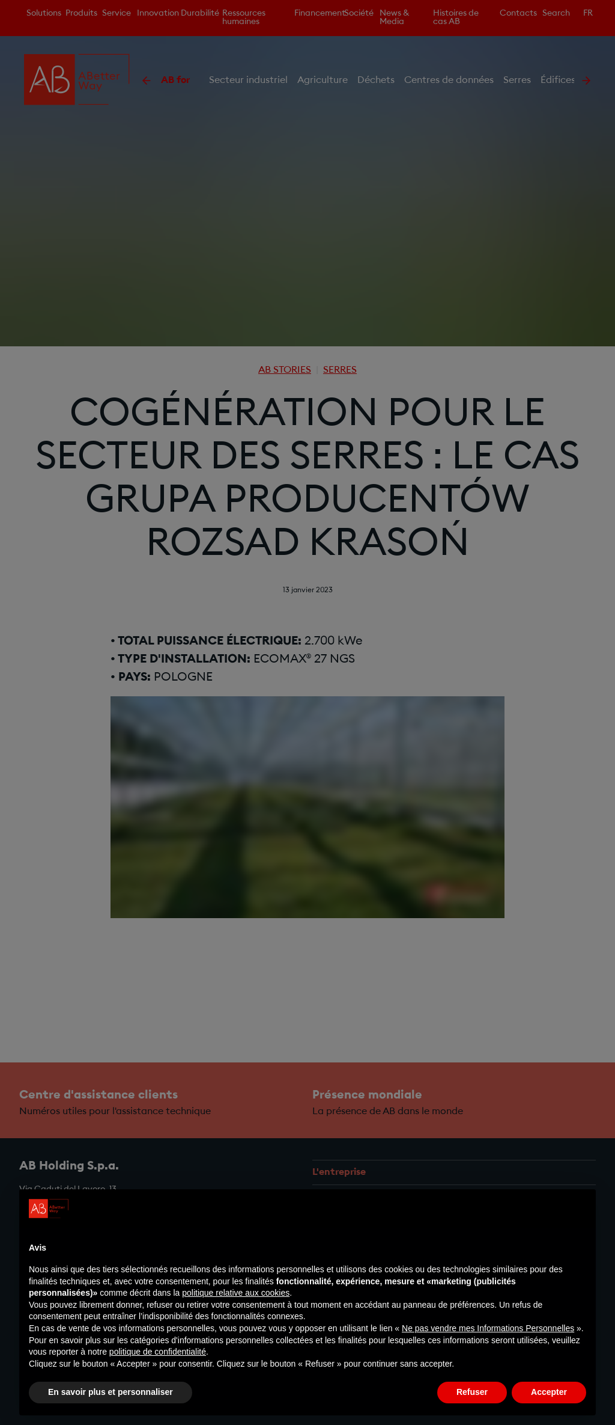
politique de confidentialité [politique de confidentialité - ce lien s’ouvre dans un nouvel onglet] (157, 1351)
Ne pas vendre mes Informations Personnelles (488, 1328)
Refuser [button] (472, 1392)
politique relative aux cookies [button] (235, 1293)
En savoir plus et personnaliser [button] (110, 1392)
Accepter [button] (549, 1392)
